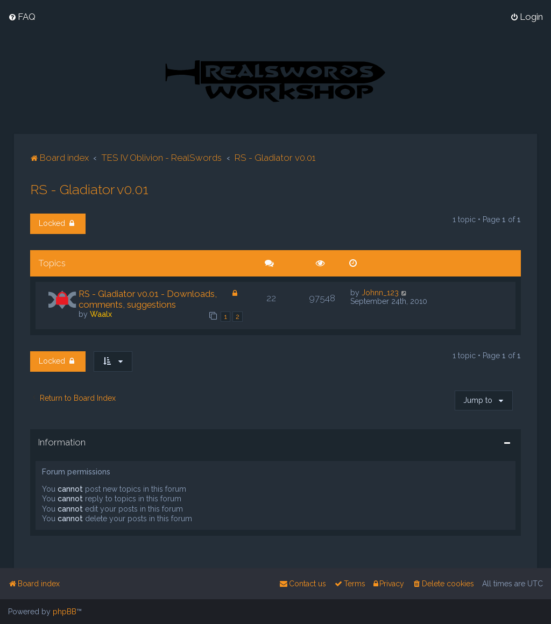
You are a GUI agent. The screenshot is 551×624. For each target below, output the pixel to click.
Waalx (101, 313)
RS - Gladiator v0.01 (89, 189)
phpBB (64, 611)
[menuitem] (22, 16)
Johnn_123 (380, 292)
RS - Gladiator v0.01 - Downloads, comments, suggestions (148, 298)
